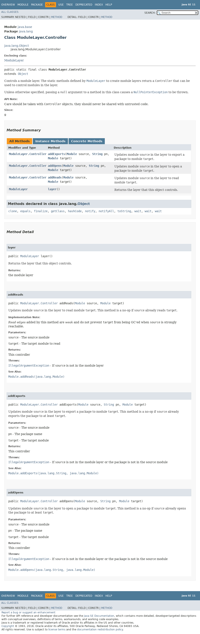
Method (56, 17)
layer (52, 189)
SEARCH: (149, 12)
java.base (25, 27)
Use (61, 4)
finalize (40, 211)
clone (12, 211)
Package (37, 4)
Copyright (7, 626)
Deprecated (83, 4)
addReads (55, 177)
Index (99, 4)
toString (124, 211)
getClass (58, 211)
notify (90, 211)
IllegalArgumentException (28, 365)
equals (25, 211)
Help (108, 4)
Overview (8, 4)
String (97, 154)
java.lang (26, 31)
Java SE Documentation (99, 615)
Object (23, 73)
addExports (56, 154)
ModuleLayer (14, 60)
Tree (69, 4)
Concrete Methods (86, 141)
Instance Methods (50, 141)
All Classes (10, 11)
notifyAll (106, 211)
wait (137, 211)
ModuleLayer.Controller (27, 154)
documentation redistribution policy (100, 629)
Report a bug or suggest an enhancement (28, 612)
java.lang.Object (16, 45)
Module (23, 4)
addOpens (55, 165)
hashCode (75, 211)
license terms (56, 629)
